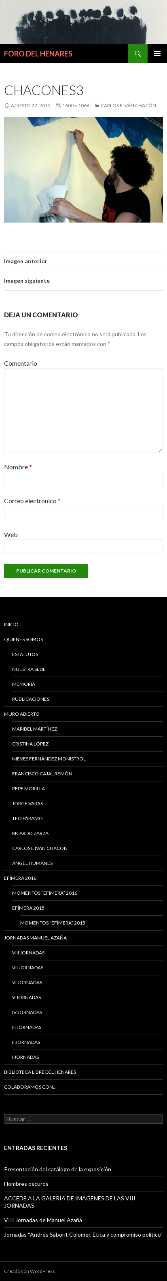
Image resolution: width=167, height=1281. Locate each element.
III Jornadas (26, 1027)
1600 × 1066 (75, 105)
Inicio (11, 624)
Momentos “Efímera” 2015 (52, 923)
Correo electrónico (32, 500)
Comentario (20, 363)
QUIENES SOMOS (23, 639)
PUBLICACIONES (30, 699)
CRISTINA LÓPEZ (30, 744)
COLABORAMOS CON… (30, 1087)
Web (11, 534)
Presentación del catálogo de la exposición (57, 1169)
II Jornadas (26, 1042)
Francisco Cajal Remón (42, 774)
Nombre (18, 467)
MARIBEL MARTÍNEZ (34, 729)
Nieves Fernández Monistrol (49, 759)
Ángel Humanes (32, 863)
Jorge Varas (27, 803)
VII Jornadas (27, 967)
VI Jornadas (27, 982)
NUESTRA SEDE (29, 669)
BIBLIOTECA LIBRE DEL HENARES (40, 1072)
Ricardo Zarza (30, 833)
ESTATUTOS (25, 654)
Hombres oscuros (26, 1183)
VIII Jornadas (28, 953)
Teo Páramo (27, 818)
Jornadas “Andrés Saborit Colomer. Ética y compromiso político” (83, 1234)
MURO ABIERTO (22, 714)
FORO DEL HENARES (38, 53)
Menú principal (157, 53)
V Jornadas (26, 997)
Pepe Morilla (28, 788)
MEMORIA (23, 684)
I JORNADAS (25, 1057)
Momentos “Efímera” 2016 (44, 893)
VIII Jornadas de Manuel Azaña (43, 1219)
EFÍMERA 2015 (28, 908)
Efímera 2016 (20, 878)
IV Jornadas (27, 1012)
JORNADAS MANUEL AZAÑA (35, 938)
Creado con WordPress (29, 1271)
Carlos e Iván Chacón (128, 105)
